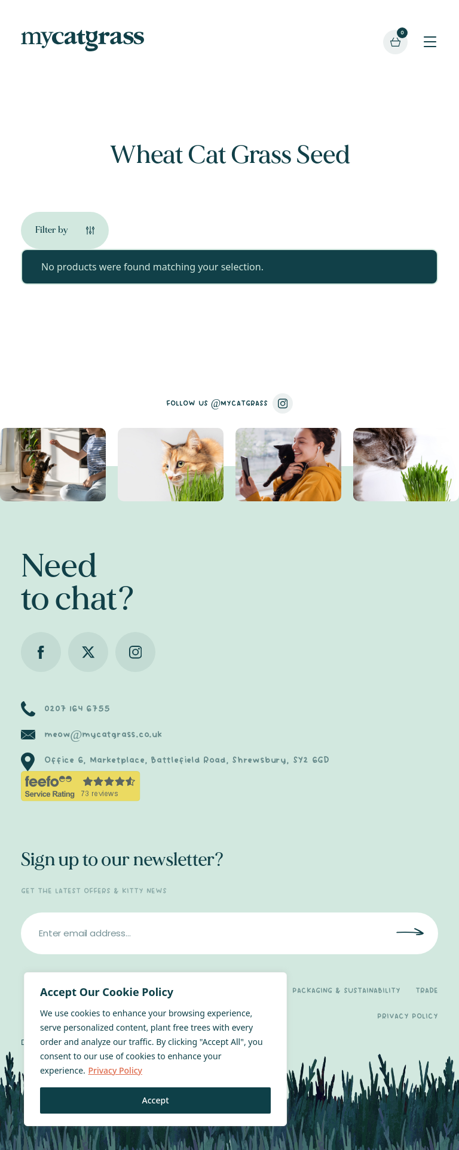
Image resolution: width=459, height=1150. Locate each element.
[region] (155, 1049)
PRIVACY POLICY (407, 1016)
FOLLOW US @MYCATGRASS (229, 403)
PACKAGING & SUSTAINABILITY (346, 991)
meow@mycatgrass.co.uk (103, 734)
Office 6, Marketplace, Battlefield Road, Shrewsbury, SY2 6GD (186, 760)
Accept (155, 1100)
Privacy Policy (115, 1070)
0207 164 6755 (76, 709)
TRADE (426, 991)
